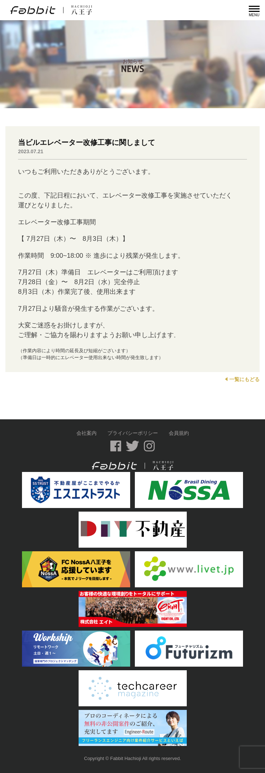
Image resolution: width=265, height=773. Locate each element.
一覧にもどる (242, 379)
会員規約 (179, 433)
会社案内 (86, 433)
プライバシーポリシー (132, 433)
